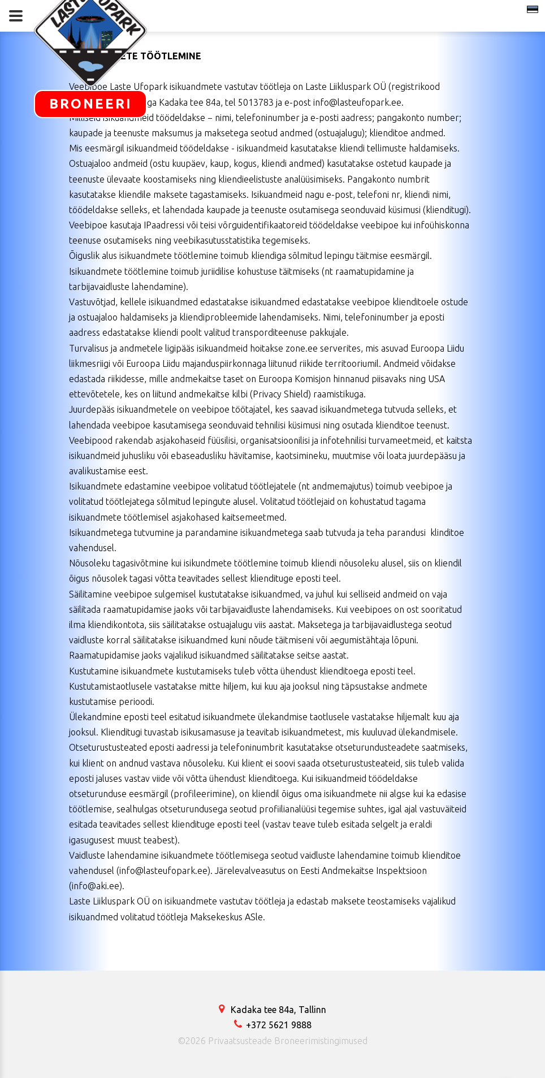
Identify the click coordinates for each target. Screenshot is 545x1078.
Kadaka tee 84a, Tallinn (272, 1010)
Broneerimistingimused (320, 1041)
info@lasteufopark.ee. (358, 102)
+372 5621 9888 (273, 1025)
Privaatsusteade (240, 1041)
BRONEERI (90, 103)
